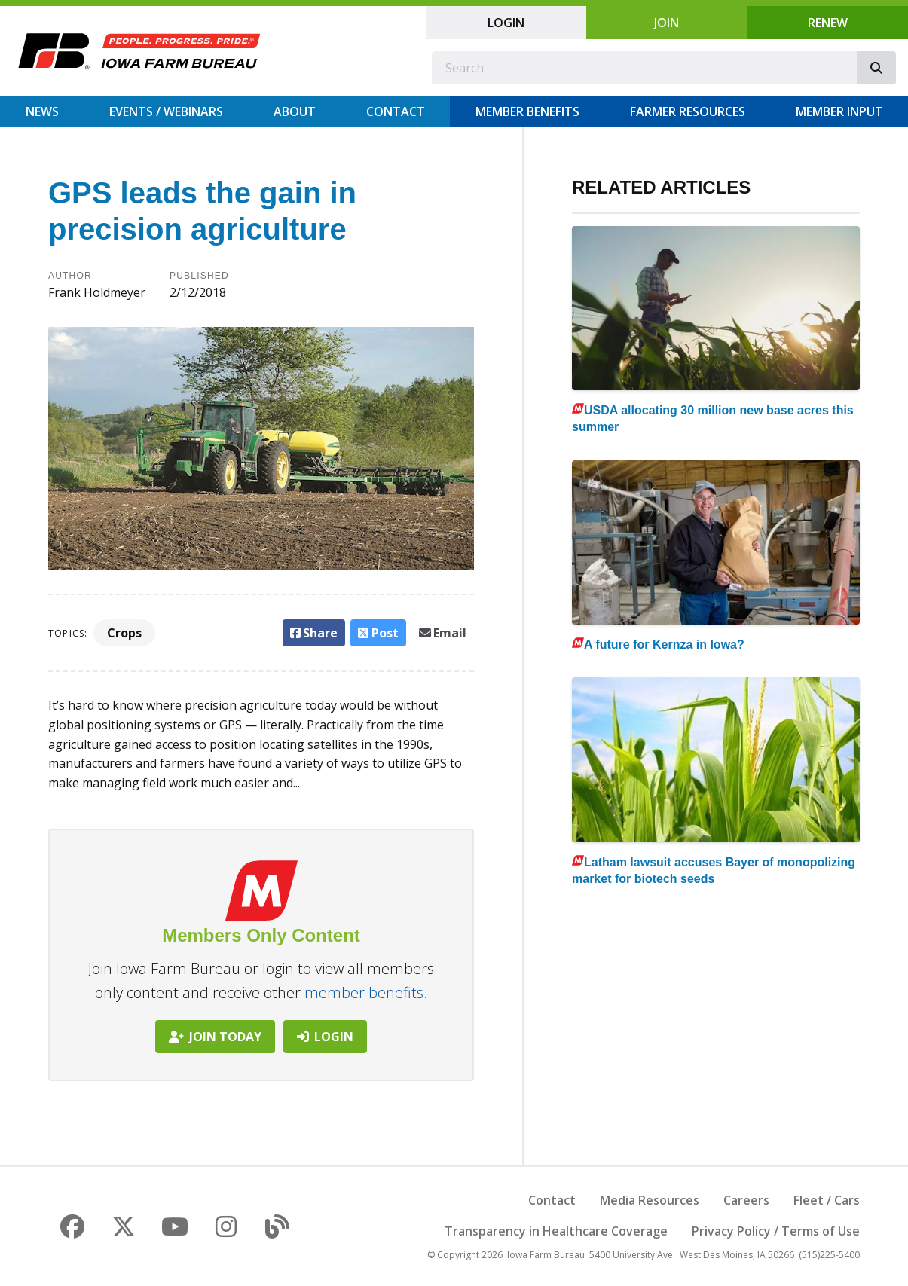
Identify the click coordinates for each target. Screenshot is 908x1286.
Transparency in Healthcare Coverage (556, 1231)
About (295, 111)
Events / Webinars (166, 111)
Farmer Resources (687, 111)
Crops (124, 633)
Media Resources (649, 1200)
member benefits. (365, 992)
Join (666, 22)
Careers (746, 1200)
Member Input (839, 111)
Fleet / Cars (826, 1200)
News (42, 111)
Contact (395, 111)
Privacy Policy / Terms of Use (776, 1231)
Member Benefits (527, 111)
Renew (828, 22)
